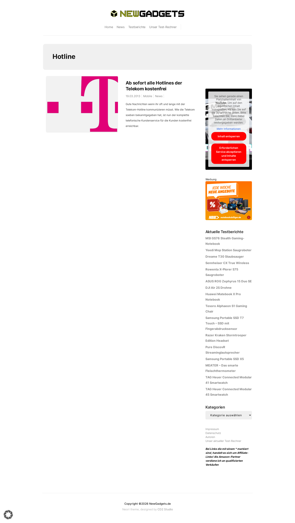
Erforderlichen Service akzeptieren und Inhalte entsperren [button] (228, 153)
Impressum (212, 429)
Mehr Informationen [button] (229, 128)
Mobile (147, 96)
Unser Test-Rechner (162, 27)
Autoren (210, 437)
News (120, 27)
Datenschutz (213, 433)
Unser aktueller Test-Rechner (223, 440)
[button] (8, 514)
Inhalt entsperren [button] (228, 136)
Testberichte (137, 27)
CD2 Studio (165, 509)
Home (109, 27)
